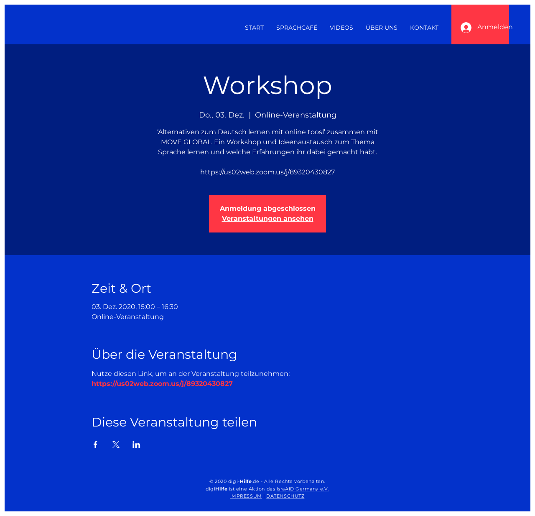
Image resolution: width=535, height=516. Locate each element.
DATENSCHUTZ (285, 496)
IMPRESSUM (246, 496)
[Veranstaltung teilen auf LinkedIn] (136, 444)
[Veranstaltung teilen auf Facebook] (95, 444)
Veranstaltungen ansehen (267, 218)
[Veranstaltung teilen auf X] (116, 444)
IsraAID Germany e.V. (303, 489)
